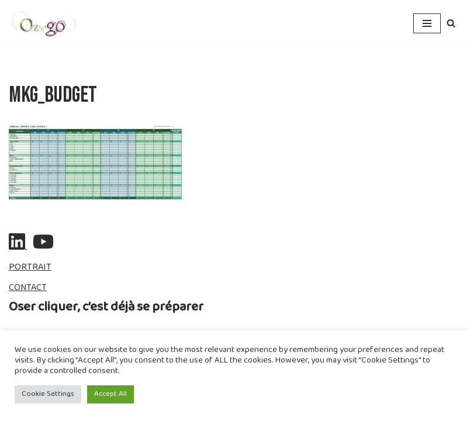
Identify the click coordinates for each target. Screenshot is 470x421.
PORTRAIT (30, 267)
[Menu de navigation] (427, 23)
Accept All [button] (110, 394)
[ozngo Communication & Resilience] (44, 23)
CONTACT (28, 288)
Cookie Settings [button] (48, 394)
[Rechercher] (451, 23)
